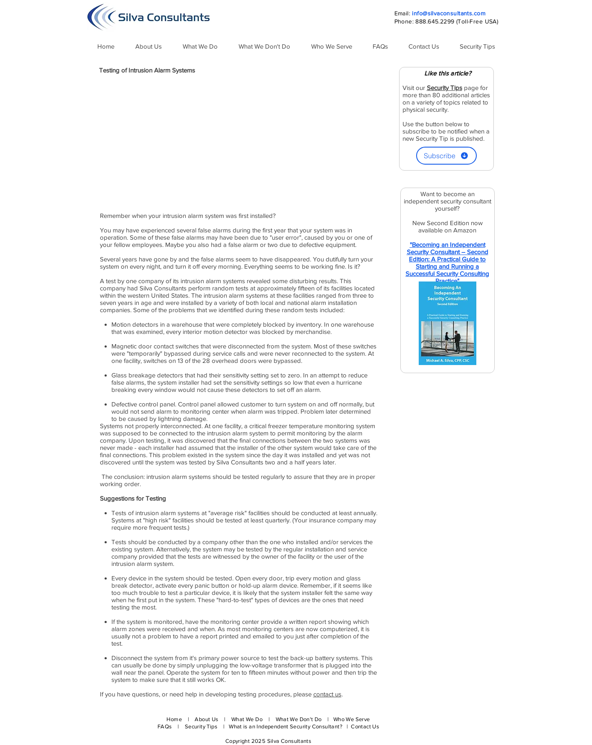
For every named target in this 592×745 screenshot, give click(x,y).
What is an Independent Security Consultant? (286, 726)
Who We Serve (351, 719)
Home (174, 719)
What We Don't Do (299, 719)
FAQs (164, 726)
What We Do (246, 719)
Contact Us (365, 726)
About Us (206, 719)
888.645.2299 (434, 21)
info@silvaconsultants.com (448, 13)
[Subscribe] (446, 156)
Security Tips (202, 726)
